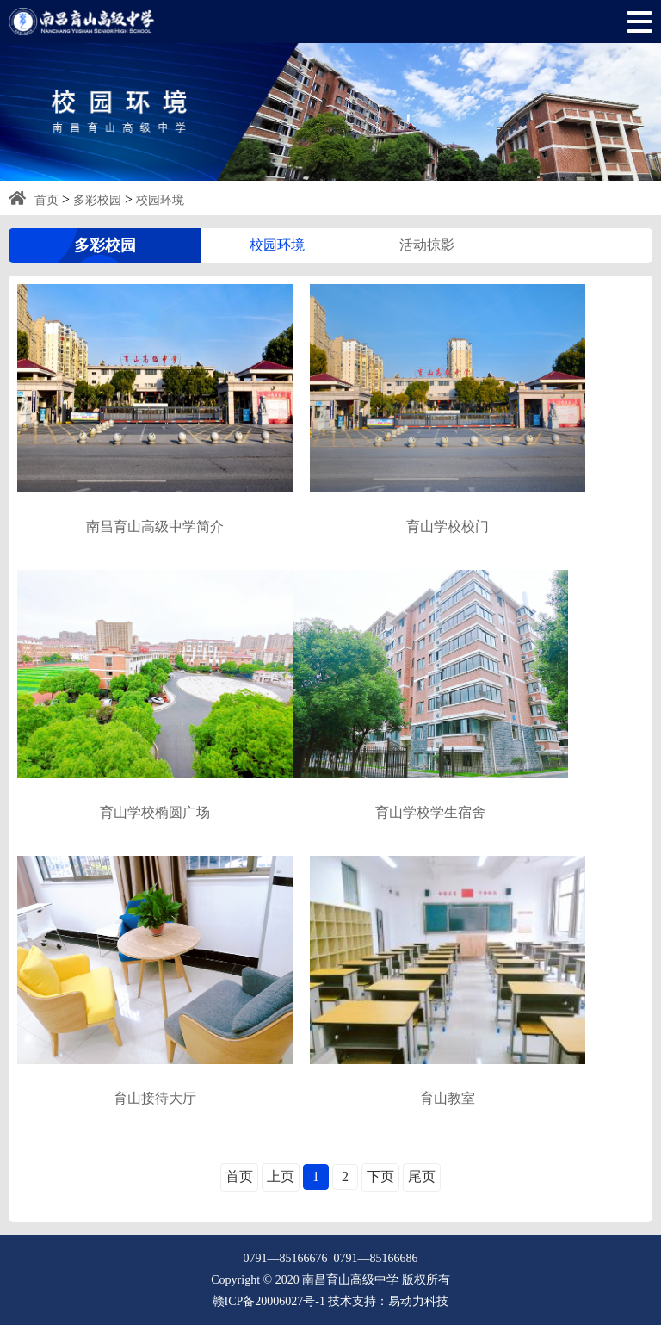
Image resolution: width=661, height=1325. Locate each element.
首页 (46, 200)
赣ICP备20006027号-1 (269, 1301)
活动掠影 (426, 245)
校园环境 (160, 200)
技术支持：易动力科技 (388, 1301)
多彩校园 (97, 200)
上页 (280, 1176)
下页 (380, 1176)
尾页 (422, 1176)
